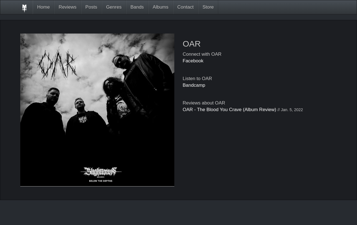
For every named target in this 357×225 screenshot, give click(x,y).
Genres (114, 7)
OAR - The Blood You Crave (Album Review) (229, 109)
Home (43, 7)
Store (208, 7)
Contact (185, 7)
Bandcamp (194, 85)
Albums (161, 7)
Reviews (67, 7)
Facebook (193, 60)
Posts (91, 7)
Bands (137, 7)
